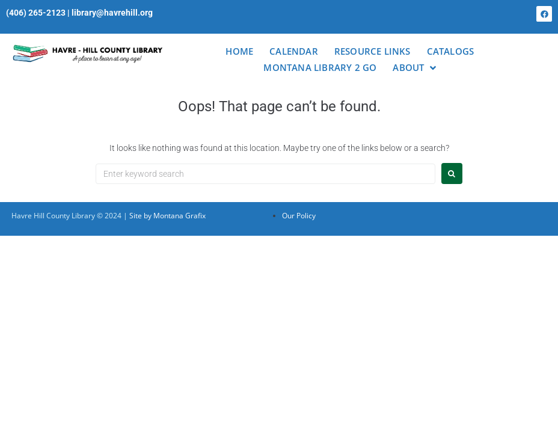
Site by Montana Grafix (167, 215)
